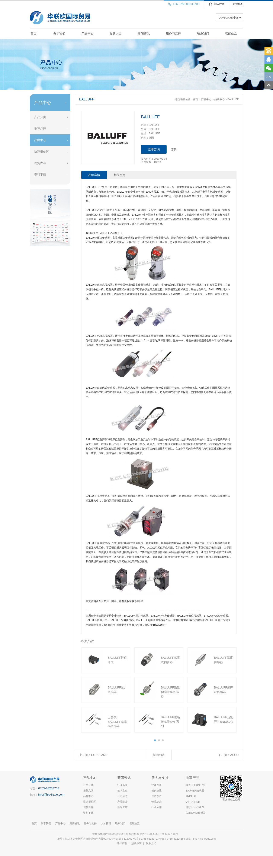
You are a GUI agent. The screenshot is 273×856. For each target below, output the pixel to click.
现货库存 (40, 163)
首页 (33, 33)
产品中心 (87, 33)
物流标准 (156, 801)
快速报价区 (41, 151)
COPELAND (99, 755)
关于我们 (59, 33)
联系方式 (151, 843)
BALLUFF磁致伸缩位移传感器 (170, 692)
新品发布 (122, 807)
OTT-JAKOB (193, 801)
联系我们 (203, 33)
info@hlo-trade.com (51, 794)
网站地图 (238, 4)
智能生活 (231, 33)
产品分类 (40, 117)
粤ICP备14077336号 (167, 834)
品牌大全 (116, 33)
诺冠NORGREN (195, 807)
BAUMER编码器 (195, 790)
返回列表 (159, 755)
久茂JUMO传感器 (196, 812)
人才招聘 (106, 823)
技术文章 (122, 790)
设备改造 (156, 796)
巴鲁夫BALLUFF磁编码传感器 (117, 722)
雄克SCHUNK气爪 (196, 785)
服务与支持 (173, 33)
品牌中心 (40, 140)
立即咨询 (154, 149)
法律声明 (122, 843)
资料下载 (40, 174)
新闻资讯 (144, 33)
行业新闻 (122, 785)
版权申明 (136, 843)
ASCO (234, 755)
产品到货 (122, 801)
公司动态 (122, 796)
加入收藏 (219, 4)
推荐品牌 (40, 128)
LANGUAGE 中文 (228, 17)
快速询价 (156, 785)
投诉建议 (156, 790)
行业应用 (156, 807)
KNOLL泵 (191, 796)
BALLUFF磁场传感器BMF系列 (170, 722)
